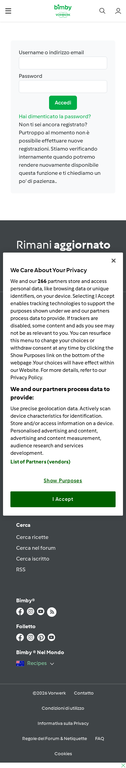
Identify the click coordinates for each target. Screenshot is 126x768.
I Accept (63, 499)
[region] (63, 384)
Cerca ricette (32, 537)
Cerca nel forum (35, 548)
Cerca (23, 525)
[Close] (113, 260)
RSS (21, 569)
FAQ (99, 738)
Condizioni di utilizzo (63, 708)
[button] (8, 10)
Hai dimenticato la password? (55, 116)
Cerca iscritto (32, 558)
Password (63, 83)
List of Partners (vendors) (40, 461)
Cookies (63, 754)
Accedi (63, 102)
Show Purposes (63, 480)
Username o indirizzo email (63, 59)
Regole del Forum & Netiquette (54, 738)
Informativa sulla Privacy (63, 723)
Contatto (84, 693)
